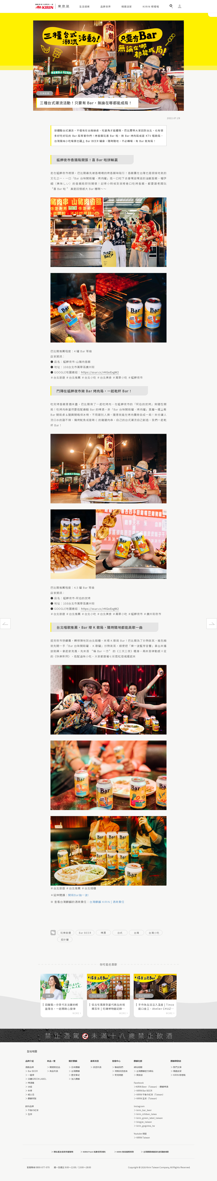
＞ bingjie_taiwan (143, 1121)
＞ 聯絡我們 (117, 1067)
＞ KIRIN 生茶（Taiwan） (146, 1098)
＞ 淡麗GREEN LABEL (35, 1078)
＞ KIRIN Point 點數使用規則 (93, 1151)
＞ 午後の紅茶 (31, 1110)
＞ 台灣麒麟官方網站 (143, 1071)
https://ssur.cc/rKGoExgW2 (100, 372)
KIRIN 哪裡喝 (151, 6)
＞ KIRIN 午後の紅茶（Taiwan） (149, 1094)
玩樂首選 (65, 933)
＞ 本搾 (28, 1090)
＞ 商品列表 (52, 1071)
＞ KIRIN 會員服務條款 (124, 1151)
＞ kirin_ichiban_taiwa (145, 1114)
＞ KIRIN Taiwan (142, 1137)
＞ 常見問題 (117, 1074)
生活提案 (84, 6)
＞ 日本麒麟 (74, 1067)
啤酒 (103, 933)
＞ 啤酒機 (29, 1082)
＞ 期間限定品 (53, 1067)
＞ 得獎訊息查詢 (119, 1071)
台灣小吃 (154, 933)
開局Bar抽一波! (79, 895)
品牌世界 (105, 6)
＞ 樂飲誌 (138, 1074)
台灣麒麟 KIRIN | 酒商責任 (107, 902)
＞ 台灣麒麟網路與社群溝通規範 (155, 1151)
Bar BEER (85, 933)
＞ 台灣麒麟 (74, 1071)
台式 (120, 933)
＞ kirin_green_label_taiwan (148, 1117)
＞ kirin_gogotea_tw (144, 1125)
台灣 (136, 933)
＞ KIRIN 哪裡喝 (178, 1074)
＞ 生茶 (28, 1114)
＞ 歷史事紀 (74, 1074)
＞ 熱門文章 (176, 1067)
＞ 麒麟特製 (30, 1098)
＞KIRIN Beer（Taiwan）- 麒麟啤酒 (151, 1086)
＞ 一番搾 (29, 1074)
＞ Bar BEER (31, 1071)
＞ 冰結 (28, 1086)
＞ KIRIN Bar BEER (143, 1090)
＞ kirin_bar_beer (143, 1110)
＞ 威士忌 (29, 1094)
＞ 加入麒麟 (74, 1078)
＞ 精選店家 (176, 1071)
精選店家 (126, 6)
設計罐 (65, 939)
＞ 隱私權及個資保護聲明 (62, 1151)
